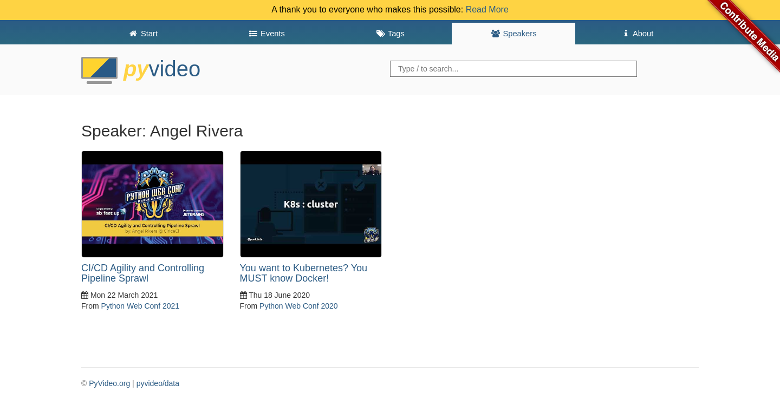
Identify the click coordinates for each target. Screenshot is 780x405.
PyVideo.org (109, 383)
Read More (487, 9)
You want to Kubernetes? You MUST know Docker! (304, 273)
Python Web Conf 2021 (140, 306)
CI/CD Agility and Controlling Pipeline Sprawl (142, 273)
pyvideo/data (157, 383)
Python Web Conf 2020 (298, 306)
